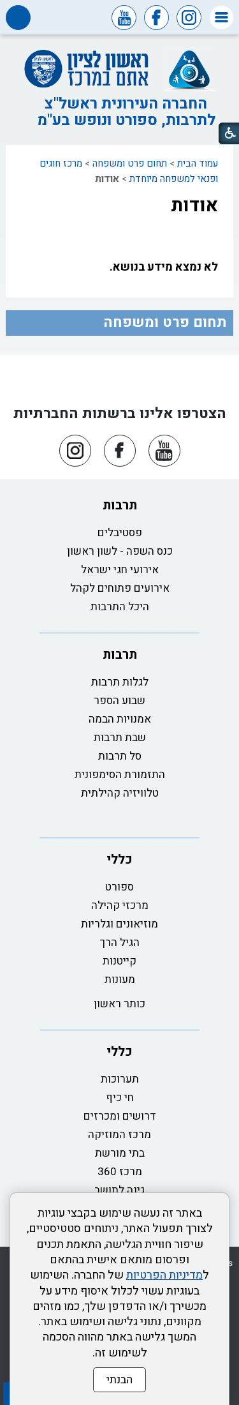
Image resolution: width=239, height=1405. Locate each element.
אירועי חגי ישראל (120, 570)
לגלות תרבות (119, 682)
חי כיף (120, 1098)
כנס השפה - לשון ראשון (120, 551)
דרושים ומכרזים (119, 1116)
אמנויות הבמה (120, 719)
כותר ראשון (119, 1004)
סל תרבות (119, 756)
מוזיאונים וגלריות (119, 924)
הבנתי (119, 1379)
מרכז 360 (120, 1172)
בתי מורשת (120, 1153)
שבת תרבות (120, 738)
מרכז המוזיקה (119, 1135)
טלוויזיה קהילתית (120, 793)
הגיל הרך (120, 942)
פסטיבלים (120, 533)
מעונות (120, 980)
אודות (194, 205)
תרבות (120, 505)
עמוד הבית (197, 163)
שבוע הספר (119, 701)
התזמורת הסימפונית (120, 775)
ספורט (119, 887)
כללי (119, 859)
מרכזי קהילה (119, 905)
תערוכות (120, 1079)
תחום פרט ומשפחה (129, 163)
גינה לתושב (119, 1190)
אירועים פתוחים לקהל (120, 588)
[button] (221, 17)
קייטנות (119, 961)
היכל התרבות (120, 607)
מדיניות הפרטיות (164, 1275)
